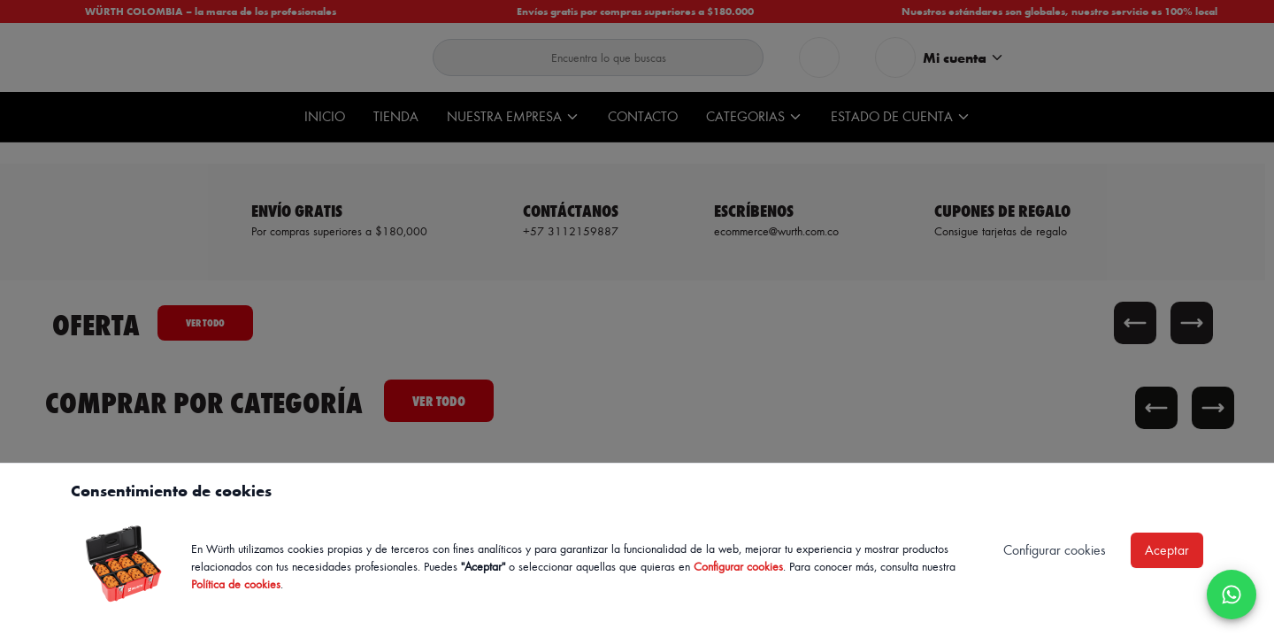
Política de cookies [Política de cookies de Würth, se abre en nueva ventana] (235, 583)
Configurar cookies (738, 565)
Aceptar (1167, 549)
